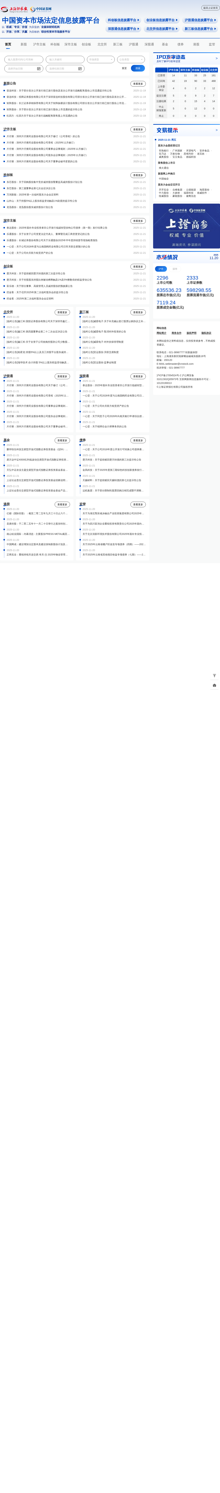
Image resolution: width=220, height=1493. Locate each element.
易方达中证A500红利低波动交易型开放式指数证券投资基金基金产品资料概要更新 (38, 459)
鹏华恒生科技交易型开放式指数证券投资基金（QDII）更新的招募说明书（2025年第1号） (38, 449)
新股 (24, 44)
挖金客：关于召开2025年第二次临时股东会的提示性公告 (37, 292)
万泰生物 (175, 153)
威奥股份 (164, 156)
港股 (196, 44)
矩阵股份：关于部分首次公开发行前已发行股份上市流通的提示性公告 (44, 109)
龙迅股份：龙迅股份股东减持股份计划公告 (30, 207)
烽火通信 (164, 167)
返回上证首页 (210, 7)
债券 (180, 44)
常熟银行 (164, 150)
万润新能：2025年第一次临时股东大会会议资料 (32, 194)
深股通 (149, 44)
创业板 (86, 44)
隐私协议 (206, 333)
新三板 (118, 44)
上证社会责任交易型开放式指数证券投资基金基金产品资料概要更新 (38, 490)
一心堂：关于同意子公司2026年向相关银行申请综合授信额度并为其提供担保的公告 (114, 416)
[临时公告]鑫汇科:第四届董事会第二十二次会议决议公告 (37, 331)
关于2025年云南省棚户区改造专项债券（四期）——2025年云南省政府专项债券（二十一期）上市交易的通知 (114, 544)
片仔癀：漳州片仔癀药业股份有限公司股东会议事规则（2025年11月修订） (47, 155)
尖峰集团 (177, 189)
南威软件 (202, 192)
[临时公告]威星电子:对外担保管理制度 (103, 341)
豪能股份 (177, 196)
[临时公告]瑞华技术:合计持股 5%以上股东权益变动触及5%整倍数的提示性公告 (38, 362)
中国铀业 (164, 178)
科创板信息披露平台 (124, 20)
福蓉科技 (188, 192)
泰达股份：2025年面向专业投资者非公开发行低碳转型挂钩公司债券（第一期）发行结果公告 (57, 227)
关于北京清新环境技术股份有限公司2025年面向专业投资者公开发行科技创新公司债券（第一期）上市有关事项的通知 (114, 534)
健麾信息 (191, 196)
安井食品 (204, 150)
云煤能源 (191, 189)
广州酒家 (177, 150)
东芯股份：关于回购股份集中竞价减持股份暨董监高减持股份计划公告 (44, 182)
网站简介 (161, 333)
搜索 (137, 68)
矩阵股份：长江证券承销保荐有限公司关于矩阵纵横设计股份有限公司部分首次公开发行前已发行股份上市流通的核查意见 (67, 103)
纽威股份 (164, 196)
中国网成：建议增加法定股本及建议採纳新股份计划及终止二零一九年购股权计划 (38, 544)
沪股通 (133, 44)
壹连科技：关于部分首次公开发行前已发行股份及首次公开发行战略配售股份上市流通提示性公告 (59, 90)
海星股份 (204, 189)
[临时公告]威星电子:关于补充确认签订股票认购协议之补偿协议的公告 (114, 321)
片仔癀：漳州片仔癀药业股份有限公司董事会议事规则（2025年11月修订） (47, 148)
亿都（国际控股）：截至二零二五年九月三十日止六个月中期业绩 (38, 513)
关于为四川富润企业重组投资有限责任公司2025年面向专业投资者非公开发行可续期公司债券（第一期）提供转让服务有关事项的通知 (114, 523)
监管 (212, 44)
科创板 (55, 44)
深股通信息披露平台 (124, 28)
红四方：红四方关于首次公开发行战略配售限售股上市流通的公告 (42, 115)
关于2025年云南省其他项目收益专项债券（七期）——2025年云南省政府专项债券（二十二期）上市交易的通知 (114, 554)
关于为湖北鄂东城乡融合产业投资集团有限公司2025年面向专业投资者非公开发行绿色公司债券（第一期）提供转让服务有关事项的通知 (114, 513)
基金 (165, 44)
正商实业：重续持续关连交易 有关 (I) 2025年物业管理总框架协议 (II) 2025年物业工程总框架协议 (38, 554)
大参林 (176, 192)
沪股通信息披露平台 (200, 20)
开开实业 (164, 189)
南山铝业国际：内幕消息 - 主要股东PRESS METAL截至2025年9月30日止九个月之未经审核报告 (38, 534)
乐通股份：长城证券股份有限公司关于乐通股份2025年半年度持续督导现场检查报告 (52, 240)
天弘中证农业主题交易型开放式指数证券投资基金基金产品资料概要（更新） (38, 470)
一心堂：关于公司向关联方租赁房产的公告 (30, 252)
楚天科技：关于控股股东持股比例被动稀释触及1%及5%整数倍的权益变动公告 (49, 279)
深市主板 (70, 44)
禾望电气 (191, 150)
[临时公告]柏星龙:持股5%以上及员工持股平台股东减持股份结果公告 (38, 352)
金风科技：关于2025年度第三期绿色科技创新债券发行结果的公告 (114, 470)
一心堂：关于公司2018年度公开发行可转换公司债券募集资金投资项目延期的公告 (114, 449)
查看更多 (138, 83)
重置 (124, 68)
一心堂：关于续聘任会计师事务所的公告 (105, 426)
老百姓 (200, 153)
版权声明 (191, 333)
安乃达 (162, 153)
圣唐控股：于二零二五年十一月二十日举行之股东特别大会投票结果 (38, 523)
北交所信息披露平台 (162, 28)
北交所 (102, 44)
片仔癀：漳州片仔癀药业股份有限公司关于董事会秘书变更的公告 (42, 161)
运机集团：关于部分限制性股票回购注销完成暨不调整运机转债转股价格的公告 (114, 490)
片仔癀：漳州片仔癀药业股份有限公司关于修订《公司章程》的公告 (43, 136)
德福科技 (191, 156)
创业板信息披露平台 (162, 20)
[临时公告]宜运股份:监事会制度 (99, 362)
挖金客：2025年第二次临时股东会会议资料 (30, 298)
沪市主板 (39, 44)
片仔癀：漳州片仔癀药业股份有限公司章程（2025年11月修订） (41, 142)
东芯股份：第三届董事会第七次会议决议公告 (31, 188)
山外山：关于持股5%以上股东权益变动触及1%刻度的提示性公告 (42, 200)
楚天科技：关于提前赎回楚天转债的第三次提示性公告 (36, 273)
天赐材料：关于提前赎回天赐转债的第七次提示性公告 (112, 480)
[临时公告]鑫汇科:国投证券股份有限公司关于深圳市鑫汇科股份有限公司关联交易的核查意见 (38, 321)
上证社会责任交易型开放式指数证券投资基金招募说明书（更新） (38, 480)
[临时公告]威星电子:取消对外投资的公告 (104, 331)
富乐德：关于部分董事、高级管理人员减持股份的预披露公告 (40, 286)
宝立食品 (177, 156)
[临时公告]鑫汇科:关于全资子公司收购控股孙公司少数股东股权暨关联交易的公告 (38, 341)
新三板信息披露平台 (200, 28)
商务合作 (176, 333)
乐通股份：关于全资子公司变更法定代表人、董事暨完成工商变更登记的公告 (48, 234)
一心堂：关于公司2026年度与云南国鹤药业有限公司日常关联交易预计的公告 (48, 246)
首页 (8, 44)
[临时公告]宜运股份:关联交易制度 (101, 352)
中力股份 (164, 192)
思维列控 (188, 153)
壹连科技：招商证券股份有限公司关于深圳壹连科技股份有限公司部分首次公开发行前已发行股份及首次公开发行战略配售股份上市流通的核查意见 (67, 96)
